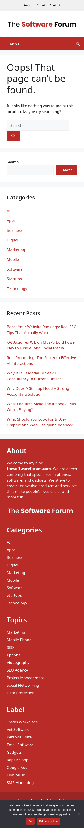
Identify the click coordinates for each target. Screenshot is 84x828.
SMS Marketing (20, 782)
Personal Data (19, 737)
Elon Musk (16, 775)
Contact (55, 5)
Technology (17, 288)
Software (15, 269)
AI (9, 210)
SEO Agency (17, 670)
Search (13, 162)
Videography (18, 662)
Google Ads (17, 767)
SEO (10, 647)
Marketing (16, 249)
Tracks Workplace (22, 721)
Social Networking (23, 685)
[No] (78, 814)
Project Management (25, 677)
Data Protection (21, 692)
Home (28, 5)
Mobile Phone (19, 639)
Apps (11, 220)
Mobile (13, 259)
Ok (30, 821)
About (41, 5)
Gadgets (14, 752)
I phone (14, 654)
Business (14, 230)
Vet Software (18, 729)
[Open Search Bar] (78, 43)
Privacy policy (48, 821)
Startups (14, 278)
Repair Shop (17, 759)
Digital (12, 239)
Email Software (20, 744)
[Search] (13, 136)
